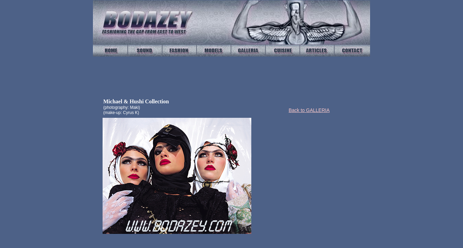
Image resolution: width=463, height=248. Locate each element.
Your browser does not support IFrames (231, 76)
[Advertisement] (315, 166)
